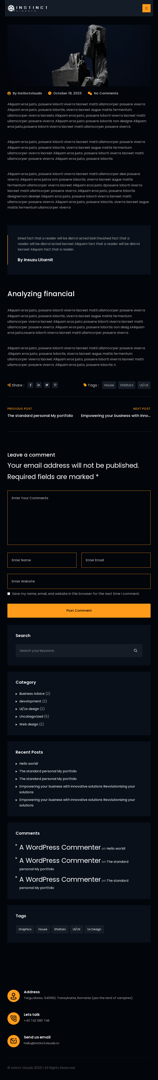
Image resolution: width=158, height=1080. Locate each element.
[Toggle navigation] (146, 8)
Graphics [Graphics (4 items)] (25, 929)
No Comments (103, 93)
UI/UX (144, 385)
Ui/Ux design (29, 708)
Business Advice (32, 693)
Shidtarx (126, 385)
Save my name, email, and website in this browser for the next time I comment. (76, 593)
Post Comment (79, 610)
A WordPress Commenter (60, 847)
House (109, 385)
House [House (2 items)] (42, 929)
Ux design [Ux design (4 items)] (94, 929)
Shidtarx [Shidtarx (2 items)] (60, 929)
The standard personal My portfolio (48, 771)
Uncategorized (31, 716)
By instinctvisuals (24, 93)
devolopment (30, 701)
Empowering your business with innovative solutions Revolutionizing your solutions (77, 789)
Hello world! (28, 763)
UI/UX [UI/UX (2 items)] (76, 929)
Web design (28, 724)
